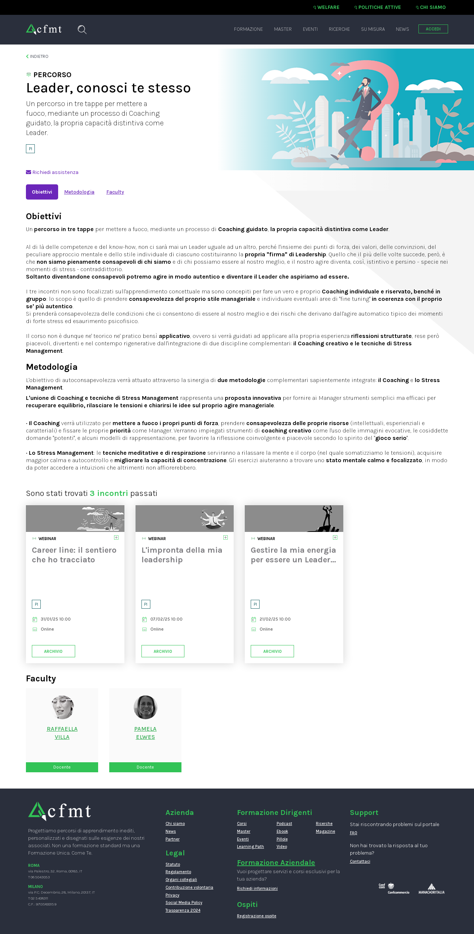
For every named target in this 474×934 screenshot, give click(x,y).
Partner (173, 839)
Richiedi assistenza (52, 172)
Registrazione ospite (256, 916)
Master (283, 29)
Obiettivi (42, 192)
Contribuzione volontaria (189, 887)
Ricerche (339, 29)
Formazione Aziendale (276, 862)
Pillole (282, 839)
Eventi (310, 29)
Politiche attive (379, 7)
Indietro (37, 56)
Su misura (373, 29)
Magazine (325, 831)
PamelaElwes (145, 733)
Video (282, 846)
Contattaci (360, 861)
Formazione (248, 29)
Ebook (282, 831)
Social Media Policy (184, 902)
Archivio (53, 651)
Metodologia (79, 192)
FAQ (353, 833)
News (402, 29)
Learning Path (250, 846)
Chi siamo (433, 7)
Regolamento (178, 871)
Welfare (328, 7)
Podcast (284, 823)
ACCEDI (433, 29)
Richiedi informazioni (257, 888)
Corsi (242, 823)
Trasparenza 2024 (183, 910)
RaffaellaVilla (62, 733)
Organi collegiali (181, 879)
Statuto (173, 864)
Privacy (172, 895)
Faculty (115, 192)
